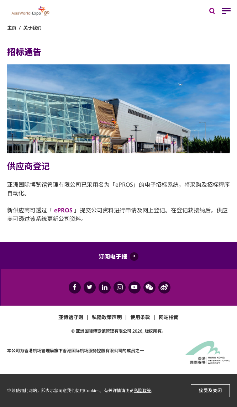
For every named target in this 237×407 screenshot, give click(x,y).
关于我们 (32, 28)
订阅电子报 (113, 256)
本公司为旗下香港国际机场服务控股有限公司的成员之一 (75, 351)
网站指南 (169, 317)
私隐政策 (142, 390)
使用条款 (140, 317)
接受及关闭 (210, 390)
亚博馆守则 (70, 317)
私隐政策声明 (107, 317)
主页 (11, 28)
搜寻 (217, 12)
